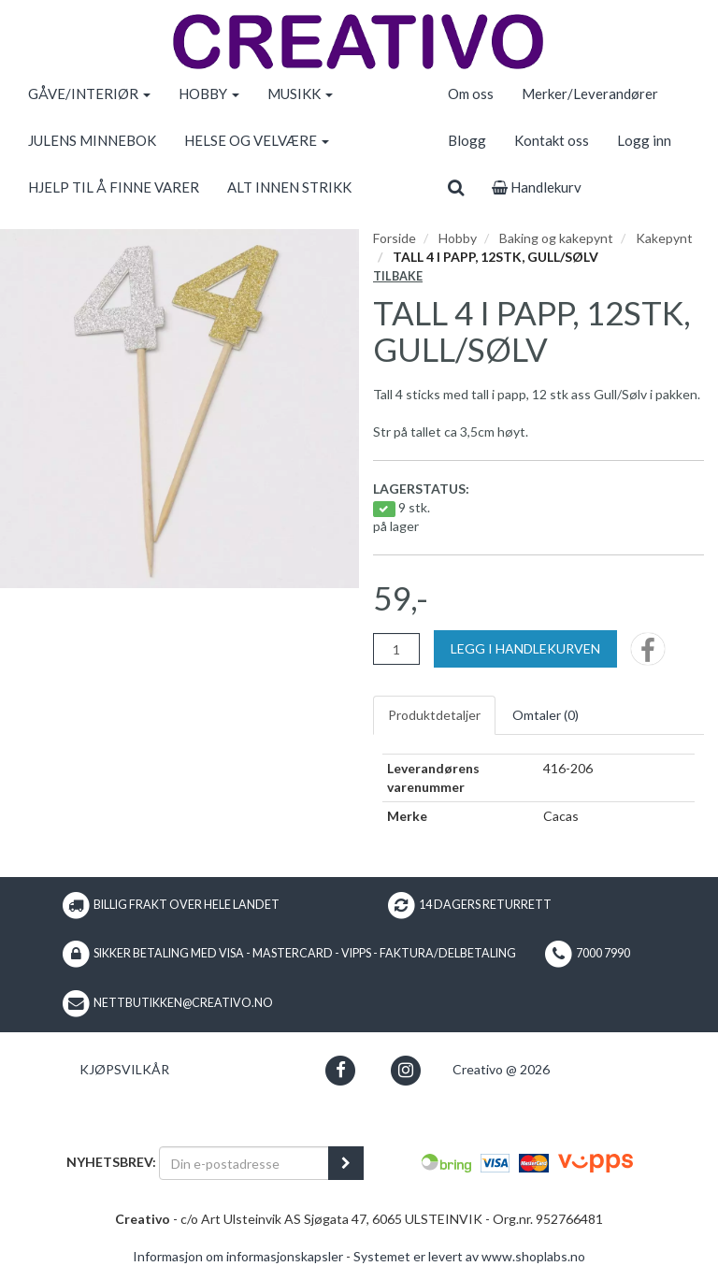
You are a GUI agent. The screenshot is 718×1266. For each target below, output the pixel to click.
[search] (456, 187)
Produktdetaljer (434, 715)
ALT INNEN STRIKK (289, 187)
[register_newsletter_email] (346, 1163)
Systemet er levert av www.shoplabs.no (469, 1256)
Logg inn (644, 140)
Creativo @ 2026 (501, 1069)
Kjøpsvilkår (124, 1069)
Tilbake (398, 276)
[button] (340, 1070)
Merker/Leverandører (590, 93)
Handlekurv (537, 187)
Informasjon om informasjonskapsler (238, 1256)
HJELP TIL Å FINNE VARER (113, 187)
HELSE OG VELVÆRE (256, 140)
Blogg (467, 140)
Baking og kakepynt (556, 238)
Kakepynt (664, 238)
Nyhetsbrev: (111, 1162)
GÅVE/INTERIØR (89, 93)
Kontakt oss (551, 140)
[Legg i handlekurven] (525, 649)
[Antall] (396, 649)
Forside (394, 238)
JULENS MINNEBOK (92, 140)
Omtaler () (545, 715)
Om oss (471, 93)
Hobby (457, 238)
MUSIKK (300, 93)
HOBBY (209, 93)
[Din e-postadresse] (244, 1163)
